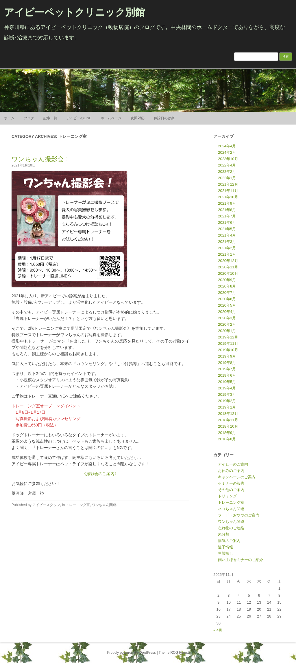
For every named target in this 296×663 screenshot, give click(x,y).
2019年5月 (227, 382)
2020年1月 (227, 331)
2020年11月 (228, 267)
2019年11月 (228, 343)
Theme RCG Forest (174, 653)
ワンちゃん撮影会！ (41, 159)
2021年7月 (227, 216)
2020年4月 (227, 311)
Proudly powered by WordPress (131, 653)
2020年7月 (227, 292)
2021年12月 (228, 184)
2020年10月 (228, 273)
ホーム (9, 118)
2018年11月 (228, 420)
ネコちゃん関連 (231, 509)
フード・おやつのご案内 (238, 515)
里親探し (225, 553)
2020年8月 (227, 286)
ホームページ (111, 118)
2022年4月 (227, 165)
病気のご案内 (229, 541)
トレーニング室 (78, 505)
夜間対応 (138, 118)
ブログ (29, 118)
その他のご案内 (231, 490)
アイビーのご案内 (233, 464)
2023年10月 (228, 159)
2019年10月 (228, 350)
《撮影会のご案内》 (100, 473)
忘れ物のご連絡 (231, 528)
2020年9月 (227, 280)
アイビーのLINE (79, 118)
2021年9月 (227, 203)
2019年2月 (227, 401)
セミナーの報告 (231, 483)
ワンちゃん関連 (104, 505)
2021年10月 (228, 197)
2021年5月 (227, 229)
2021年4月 (227, 235)
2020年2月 (227, 324)
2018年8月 (227, 439)
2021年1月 (227, 254)
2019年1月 (227, 407)
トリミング (227, 496)
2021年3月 (227, 241)
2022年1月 (227, 178)
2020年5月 (227, 305)
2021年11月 (228, 190)
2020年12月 (228, 261)
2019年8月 (227, 362)
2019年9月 (227, 356)
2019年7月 (227, 369)
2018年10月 (228, 426)
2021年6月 (227, 222)
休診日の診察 (164, 118)
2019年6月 (227, 375)
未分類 (223, 534)
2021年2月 (227, 248)
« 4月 (217, 630)
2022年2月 (227, 171)
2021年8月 (227, 210)
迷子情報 (225, 547)
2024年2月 (227, 152)
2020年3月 (227, 318)
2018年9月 (227, 433)
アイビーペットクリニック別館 (74, 12)
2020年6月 (227, 299)
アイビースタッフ (46, 505)
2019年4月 (227, 388)
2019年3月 (227, 394)
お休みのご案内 (231, 470)
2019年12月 (228, 337)
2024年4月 (227, 146)
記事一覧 (50, 118)
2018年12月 (228, 413)
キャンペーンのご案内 (237, 477)
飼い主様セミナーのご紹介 (240, 560)
